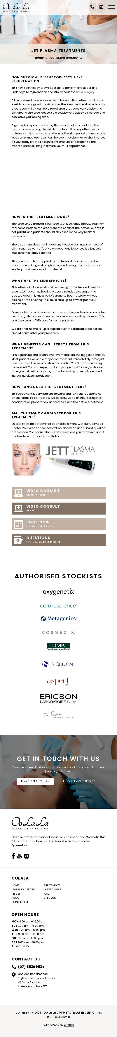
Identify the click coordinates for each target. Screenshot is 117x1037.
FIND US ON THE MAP (79, 781)
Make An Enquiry (35, 781)
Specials (50, 898)
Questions (64, 539)
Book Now (64, 524)
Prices (16, 894)
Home (15, 885)
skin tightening (33, 133)
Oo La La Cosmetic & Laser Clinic (16, 7)
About (16, 898)
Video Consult (64, 492)
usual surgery (85, 92)
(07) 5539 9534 (92, 9)
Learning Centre (23, 889)
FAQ (46, 894)
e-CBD (69, 1025)
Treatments (52, 885)
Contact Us (20, 902)
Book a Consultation (101, 9)
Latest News (52, 889)
